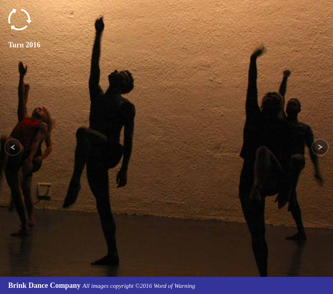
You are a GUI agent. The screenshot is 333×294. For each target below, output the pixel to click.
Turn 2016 (24, 45)
